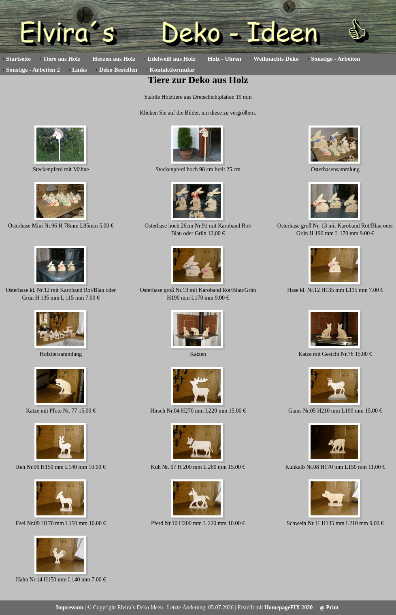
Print (329, 607)
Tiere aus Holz (62, 58)
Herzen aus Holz (114, 58)
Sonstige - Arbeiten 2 (33, 69)
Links (79, 69)
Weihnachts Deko (276, 58)
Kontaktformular (172, 69)
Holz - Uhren (224, 58)
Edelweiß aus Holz (171, 58)
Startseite (18, 58)
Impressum (69, 607)
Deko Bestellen (118, 69)
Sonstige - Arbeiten (335, 58)
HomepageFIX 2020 (288, 607)
